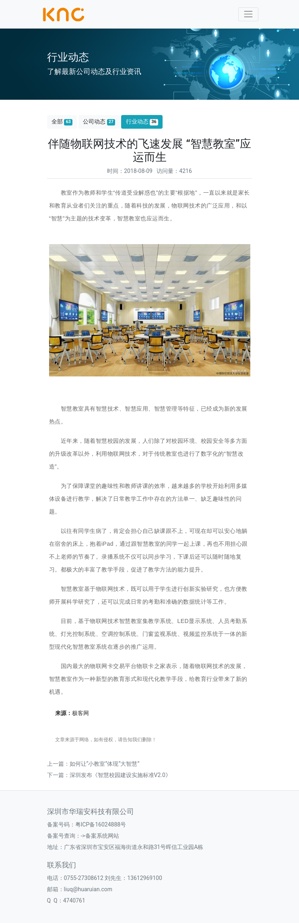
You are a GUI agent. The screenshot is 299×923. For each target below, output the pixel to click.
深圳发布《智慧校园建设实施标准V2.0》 (120, 775)
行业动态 (142, 121)
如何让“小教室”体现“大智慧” (105, 764)
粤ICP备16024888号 (100, 824)
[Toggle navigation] (248, 14)
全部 (62, 121)
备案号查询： (64, 836)
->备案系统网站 (100, 836)
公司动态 (99, 121)
